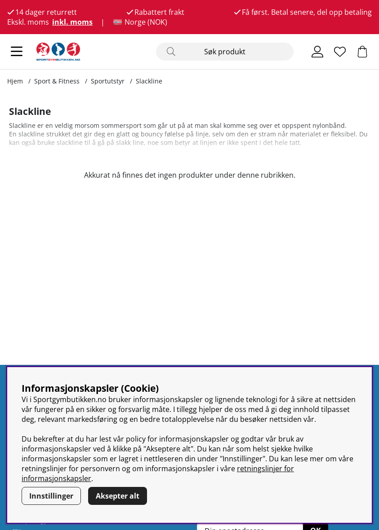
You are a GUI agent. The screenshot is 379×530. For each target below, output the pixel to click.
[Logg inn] (317, 51)
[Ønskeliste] (339, 51)
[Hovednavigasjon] (16, 51)
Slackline (149, 81)
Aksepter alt (117, 496)
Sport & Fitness (57, 81)
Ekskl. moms (28, 22)
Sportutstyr (108, 81)
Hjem (15, 81)
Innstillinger (51, 496)
